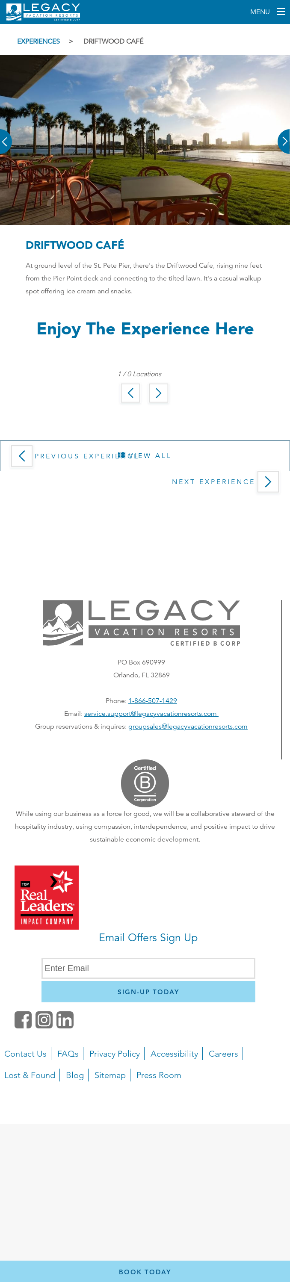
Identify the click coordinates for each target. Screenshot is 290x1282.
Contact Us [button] (25, 1054)
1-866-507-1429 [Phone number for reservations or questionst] (152, 701)
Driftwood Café (113, 41)
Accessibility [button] (174, 1054)
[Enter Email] (148, 968)
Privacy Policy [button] (114, 1054)
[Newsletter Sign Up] (148, 991)
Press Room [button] (158, 1075)
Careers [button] (223, 1054)
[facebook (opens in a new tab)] (23, 1026)
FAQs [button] (68, 1054)
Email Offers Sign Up (148, 937)
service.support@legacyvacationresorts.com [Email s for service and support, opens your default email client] (151, 713)
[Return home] (43, 19)
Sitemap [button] (110, 1075)
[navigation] (145, 1085)
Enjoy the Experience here (145, 328)
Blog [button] (75, 1075)
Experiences (38, 41)
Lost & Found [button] (29, 1075)
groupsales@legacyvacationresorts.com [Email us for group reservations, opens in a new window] (188, 726)
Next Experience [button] (227, 484)
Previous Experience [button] (73, 459)
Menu (261, 12)
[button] (6, 135)
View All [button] (145, 456)
